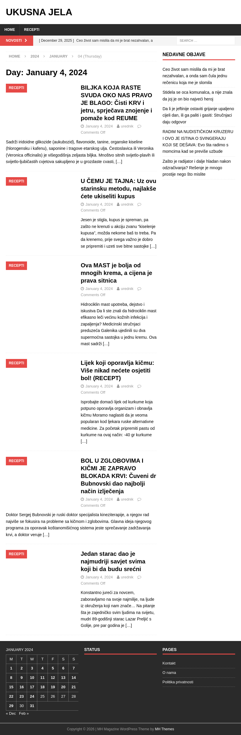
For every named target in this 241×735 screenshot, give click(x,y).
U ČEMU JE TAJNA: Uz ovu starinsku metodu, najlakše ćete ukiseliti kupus (118, 188)
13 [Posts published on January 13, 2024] (63, 677)
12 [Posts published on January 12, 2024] (53, 677)
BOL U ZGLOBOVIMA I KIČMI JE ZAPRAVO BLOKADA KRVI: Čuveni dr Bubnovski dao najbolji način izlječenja (118, 475)
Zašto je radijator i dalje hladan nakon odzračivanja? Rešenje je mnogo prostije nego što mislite (197, 168)
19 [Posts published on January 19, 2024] (53, 687)
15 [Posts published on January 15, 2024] (11, 687)
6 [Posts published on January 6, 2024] (63, 668)
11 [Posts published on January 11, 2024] (42, 677)
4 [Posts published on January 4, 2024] (42, 668)
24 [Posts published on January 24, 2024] (32, 696)
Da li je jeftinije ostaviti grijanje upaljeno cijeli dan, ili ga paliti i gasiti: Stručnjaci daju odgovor (198, 115)
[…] (119, 161)
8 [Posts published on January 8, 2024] (11, 677)
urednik (127, 126)
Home (9, 30)
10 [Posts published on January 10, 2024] (32, 677)
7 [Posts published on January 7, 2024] (74, 668)
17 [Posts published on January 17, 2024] (32, 687)
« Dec (11, 713)
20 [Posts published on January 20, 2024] (63, 687)
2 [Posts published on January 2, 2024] (22, 668)
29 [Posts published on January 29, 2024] (11, 706)
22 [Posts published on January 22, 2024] (11, 696)
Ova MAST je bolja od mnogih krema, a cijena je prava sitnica (116, 273)
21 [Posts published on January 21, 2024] (74, 687)
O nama (169, 672)
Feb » (24, 713)
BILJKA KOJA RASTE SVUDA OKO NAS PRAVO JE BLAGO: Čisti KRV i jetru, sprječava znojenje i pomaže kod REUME (116, 102)
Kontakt (169, 663)
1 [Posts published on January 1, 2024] (11, 668)
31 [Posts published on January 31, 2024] (32, 706)
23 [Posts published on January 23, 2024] (21, 696)
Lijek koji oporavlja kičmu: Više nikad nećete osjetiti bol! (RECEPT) (117, 370)
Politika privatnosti (178, 682)
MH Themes (164, 729)
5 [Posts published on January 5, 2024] (53, 668)
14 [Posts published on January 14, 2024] (74, 677)
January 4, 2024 (99, 126)
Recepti (31, 30)
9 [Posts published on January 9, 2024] (22, 677)
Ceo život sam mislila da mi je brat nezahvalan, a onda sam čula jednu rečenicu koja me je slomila (195, 76)
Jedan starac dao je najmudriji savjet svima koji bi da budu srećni (113, 561)
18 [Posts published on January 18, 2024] (42, 687)
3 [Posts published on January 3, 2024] (32, 668)
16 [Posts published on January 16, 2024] (21, 687)
